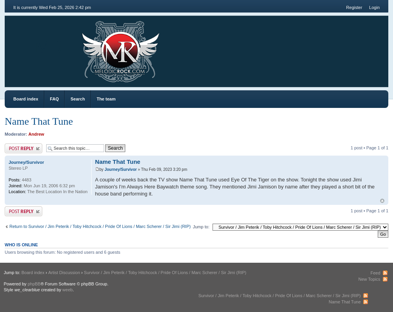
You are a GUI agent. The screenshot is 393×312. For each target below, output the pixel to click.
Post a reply (23, 148)
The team (106, 99)
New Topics (369, 279)
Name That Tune (39, 121)
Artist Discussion (64, 272)
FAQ (54, 99)
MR (48, 46)
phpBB (34, 284)
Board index (25, 99)
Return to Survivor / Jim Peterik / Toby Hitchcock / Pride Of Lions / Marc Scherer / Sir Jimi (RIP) (100, 226)
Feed (375, 273)
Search (77, 99)
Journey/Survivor (121, 169)
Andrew (36, 134)
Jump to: (201, 226)
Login (374, 7)
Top (382, 201)
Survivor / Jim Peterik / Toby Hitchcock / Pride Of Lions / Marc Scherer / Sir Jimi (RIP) (165, 272)
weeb (67, 289)
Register (354, 7)
